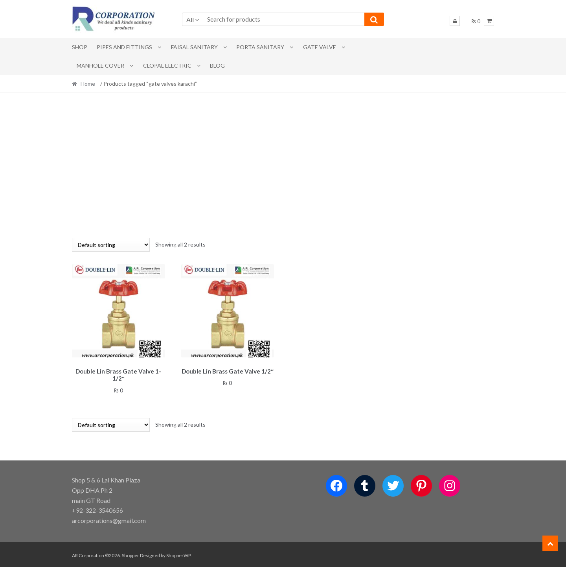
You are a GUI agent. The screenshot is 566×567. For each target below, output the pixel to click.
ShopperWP (178, 554)
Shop (79, 47)
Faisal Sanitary (194, 47)
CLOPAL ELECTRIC (167, 65)
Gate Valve (319, 47)
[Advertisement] (283, 165)
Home (88, 83)
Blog (217, 65)
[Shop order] (111, 245)
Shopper (130, 554)
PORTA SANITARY (260, 47)
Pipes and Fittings (124, 47)
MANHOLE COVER (100, 65)
